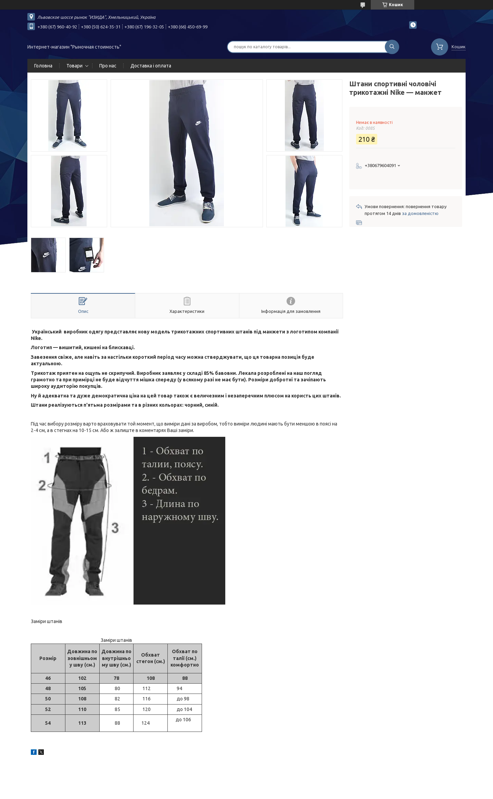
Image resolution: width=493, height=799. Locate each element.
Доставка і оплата (150, 65)
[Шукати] (392, 47)
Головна (43, 65)
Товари (74, 65)
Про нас (107, 65)
